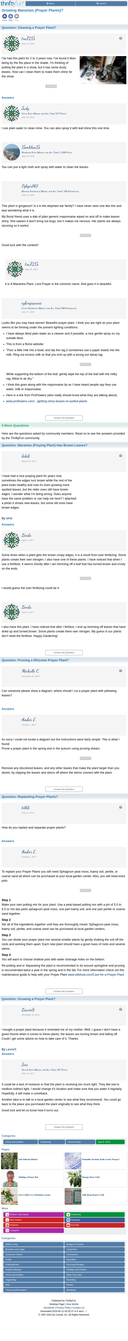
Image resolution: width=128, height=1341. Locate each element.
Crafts (8, 1259)
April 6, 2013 (104, 1142)
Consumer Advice (14, 1254)
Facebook (73, 1220)
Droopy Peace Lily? (91, 1177)
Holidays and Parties (76, 1269)
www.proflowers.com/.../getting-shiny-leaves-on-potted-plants (46, 401)
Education (71, 1259)
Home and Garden (14, 1142)
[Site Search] (101, 3)
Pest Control (14, 1220)
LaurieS (11, 1049)
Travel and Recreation (16, 1290)
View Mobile (72, 1304)
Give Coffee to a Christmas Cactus (34, 1195)
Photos (69, 1285)
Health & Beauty (13, 1269)
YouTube (72, 1225)
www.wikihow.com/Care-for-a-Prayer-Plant (96, 974)
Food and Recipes (75, 1264)
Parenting (71, 1280)
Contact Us (78, 1307)
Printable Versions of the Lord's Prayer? (101, 1159)
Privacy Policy (63, 1307)
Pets (8, 1285)
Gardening (45, 1142)
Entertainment (12, 1264)
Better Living (12, 1244)
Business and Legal (15, 1249)
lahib (9, 518)
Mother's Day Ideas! (17, 1214)
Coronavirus (72, 1254)
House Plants (74, 1142)
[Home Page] (12, 2)
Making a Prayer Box (28, 1177)
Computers (71, 1249)
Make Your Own (74, 1274)
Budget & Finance (75, 1244)
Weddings (71, 1290)
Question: (29, 27)
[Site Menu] (50, 3)
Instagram (12, 1230)
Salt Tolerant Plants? (28, 1159)
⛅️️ (86, 1311)
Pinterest (12, 1225)
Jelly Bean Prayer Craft (93, 1195)
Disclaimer (49, 1307)
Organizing (11, 1280)
